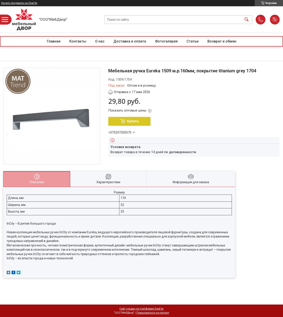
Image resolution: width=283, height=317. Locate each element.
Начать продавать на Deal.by (19, 3)
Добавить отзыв (275, 19)
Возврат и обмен (221, 41)
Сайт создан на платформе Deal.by (141, 308)
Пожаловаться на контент (152, 312)
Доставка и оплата (129, 41)
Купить (133, 121)
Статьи (193, 41)
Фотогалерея (166, 41)
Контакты (77, 41)
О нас (99, 41)
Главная (53, 41)
